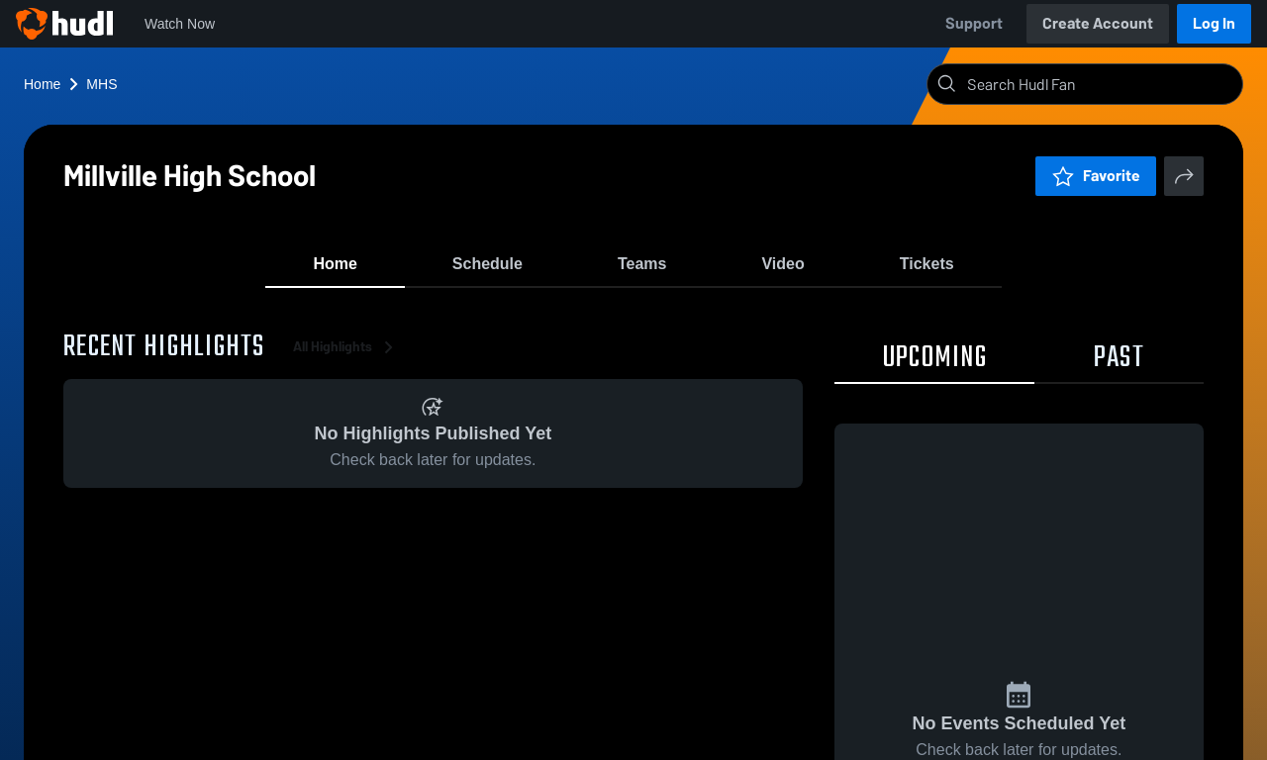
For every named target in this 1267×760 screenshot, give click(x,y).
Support (974, 23)
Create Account (1097, 23)
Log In (1214, 23)
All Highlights (346, 355)
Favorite (1095, 175)
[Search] (1100, 84)
